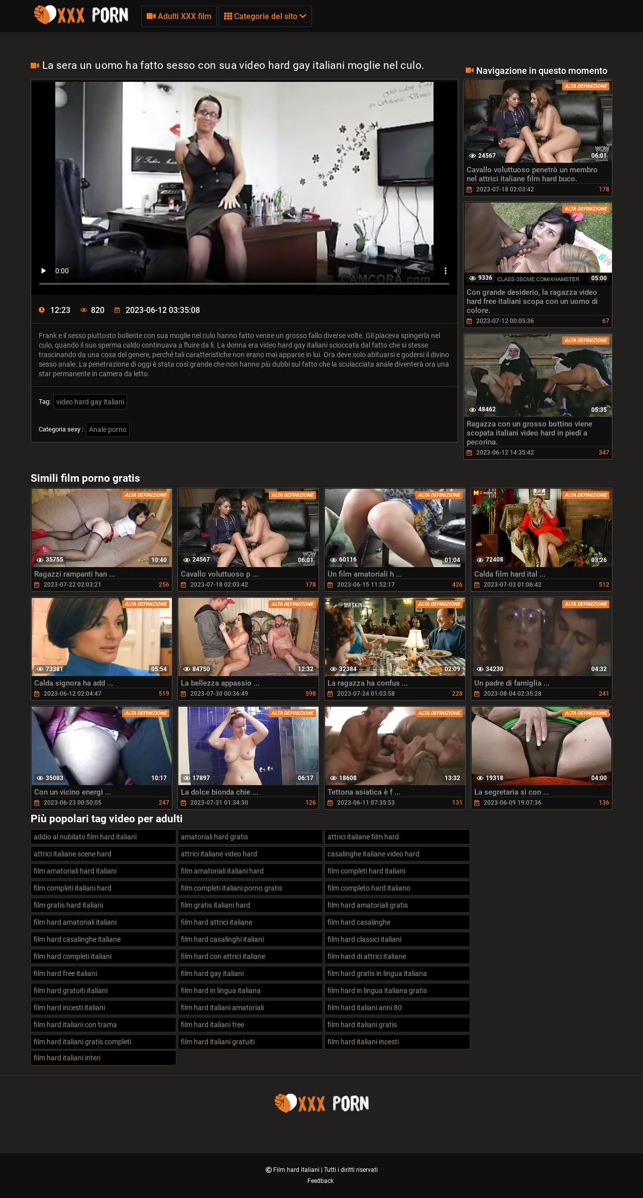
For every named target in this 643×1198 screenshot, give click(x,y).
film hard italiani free (212, 1025)
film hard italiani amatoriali (222, 1008)
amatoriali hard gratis (214, 837)
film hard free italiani (65, 973)
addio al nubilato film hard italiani (85, 837)
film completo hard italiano (369, 888)
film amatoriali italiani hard (222, 871)
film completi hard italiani (366, 871)
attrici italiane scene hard (73, 854)
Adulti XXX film (179, 16)
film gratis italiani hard (215, 905)
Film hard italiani (297, 1169)
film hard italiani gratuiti (218, 1042)
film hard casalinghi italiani (222, 939)
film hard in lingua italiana (221, 991)
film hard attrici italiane (216, 922)
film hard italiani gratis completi (82, 1042)
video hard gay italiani (90, 402)
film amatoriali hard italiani (75, 871)
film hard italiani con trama (75, 1025)
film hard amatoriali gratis (368, 905)
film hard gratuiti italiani (71, 991)
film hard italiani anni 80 (365, 1008)
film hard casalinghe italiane (77, 939)
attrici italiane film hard (363, 837)
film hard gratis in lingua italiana (377, 973)
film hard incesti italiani (69, 1008)
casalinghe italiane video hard (373, 854)
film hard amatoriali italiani (75, 922)
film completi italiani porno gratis (231, 888)
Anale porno (108, 429)
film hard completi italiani (73, 956)
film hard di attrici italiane (367, 956)
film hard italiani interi (67, 1058)
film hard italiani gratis (362, 1025)
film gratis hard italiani (68, 905)
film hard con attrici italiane (223, 956)
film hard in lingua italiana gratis (377, 991)
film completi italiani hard (73, 888)
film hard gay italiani (212, 973)
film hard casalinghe (359, 922)
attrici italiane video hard (219, 854)
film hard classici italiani (364, 939)
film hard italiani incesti (363, 1042)
